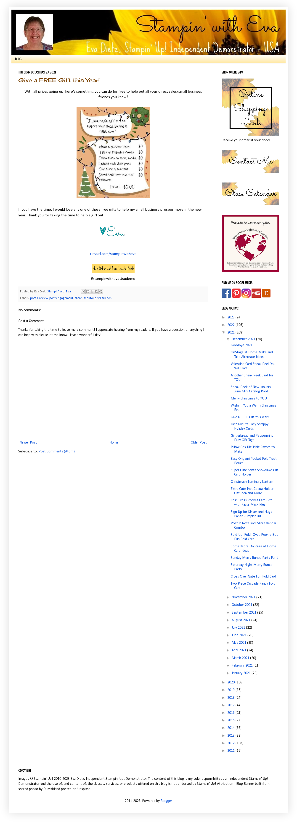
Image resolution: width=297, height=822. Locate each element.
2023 (231, 317)
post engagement (61, 298)
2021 (231, 332)
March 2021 (241, 658)
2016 (231, 713)
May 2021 (239, 643)
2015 (231, 720)
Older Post (199, 442)
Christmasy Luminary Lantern (252, 482)
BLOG (18, 59)
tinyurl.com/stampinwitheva (113, 254)
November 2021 (244, 597)
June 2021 (239, 635)
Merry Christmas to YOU (249, 398)
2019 (231, 690)
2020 (231, 682)
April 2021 (239, 650)
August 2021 (241, 620)
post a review (39, 298)
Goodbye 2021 (241, 345)
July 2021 (239, 628)
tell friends (104, 298)
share (78, 298)
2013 (231, 736)
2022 (231, 325)
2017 (231, 705)
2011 (231, 751)
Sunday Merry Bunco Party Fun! (254, 558)
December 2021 (244, 339)
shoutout (90, 298)
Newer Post (28, 442)
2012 (231, 743)
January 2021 (242, 673)
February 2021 (243, 665)
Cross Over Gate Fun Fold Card (253, 576)
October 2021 (242, 605)
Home (114, 442)
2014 (231, 728)
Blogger (166, 801)
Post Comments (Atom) (57, 451)
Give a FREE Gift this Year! (250, 417)
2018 (231, 698)
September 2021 (244, 613)
